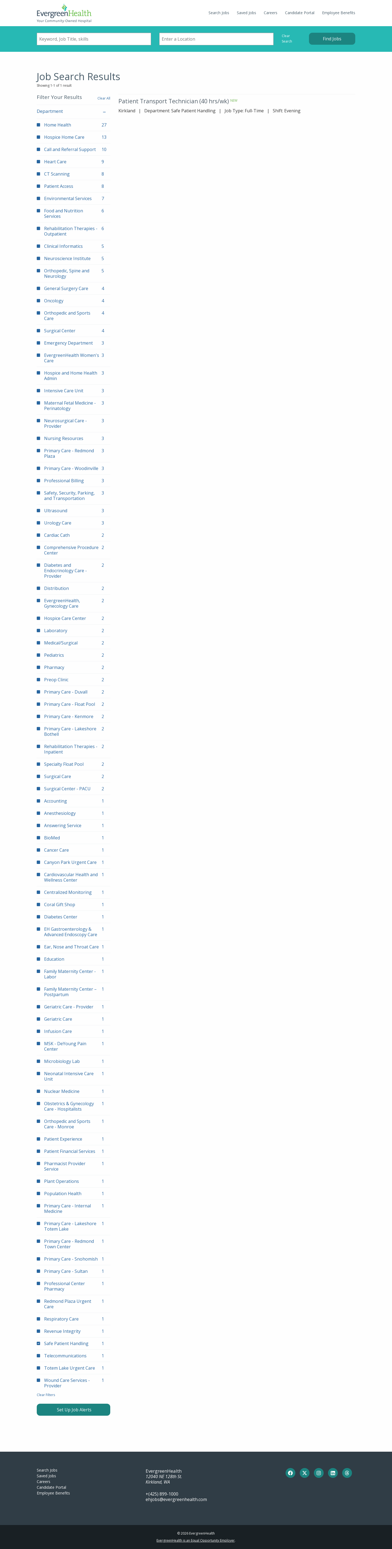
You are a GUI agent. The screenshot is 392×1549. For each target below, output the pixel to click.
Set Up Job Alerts (73, 1410)
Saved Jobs (246, 12)
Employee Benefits (338, 12)
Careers (270, 12)
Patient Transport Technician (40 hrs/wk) (173, 101)
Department (73, 111)
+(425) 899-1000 (162, 1494)
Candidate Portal (299, 12)
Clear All (103, 98)
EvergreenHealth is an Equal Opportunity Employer (196, 1540)
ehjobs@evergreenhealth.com (176, 1499)
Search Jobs (219, 12)
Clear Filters (46, 1395)
